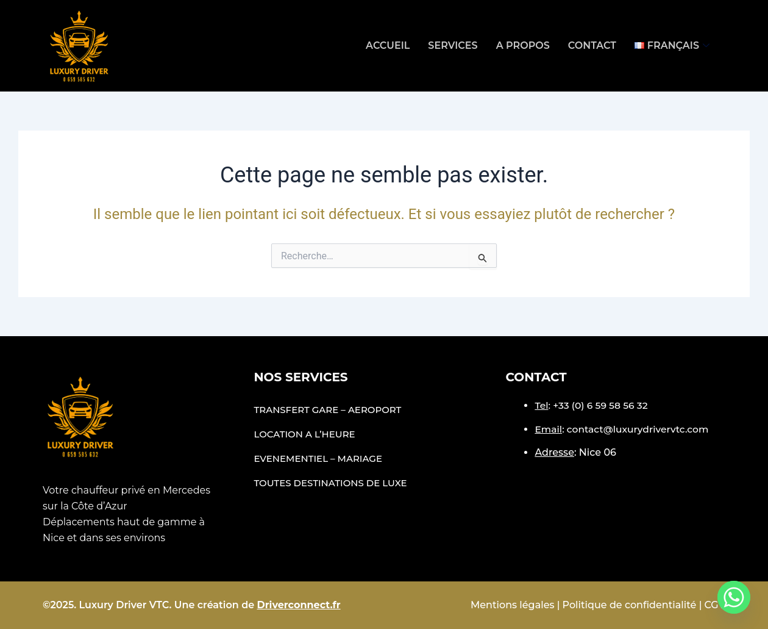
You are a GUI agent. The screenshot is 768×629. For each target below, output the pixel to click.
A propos (523, 45)
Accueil (388, 45)
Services (452, 45)
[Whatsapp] (733, 597)
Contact (592, 45)
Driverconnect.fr (299, 605)
